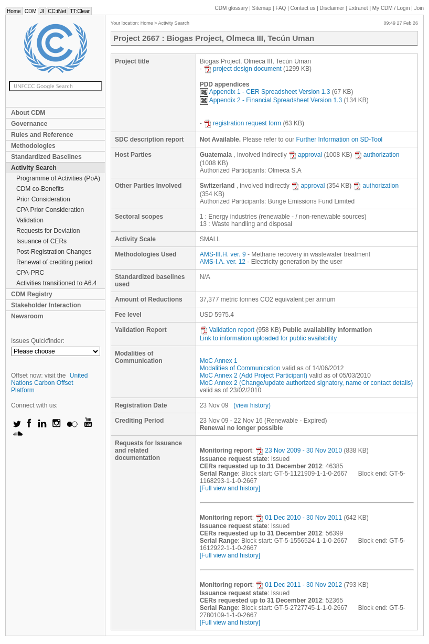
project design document (242, 68)
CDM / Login (391, 8)
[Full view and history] (230, 488)
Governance (29, 123)
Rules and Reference (42, 134)
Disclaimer (332, 8)
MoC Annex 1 (219, 360)
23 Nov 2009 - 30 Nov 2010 (298, 450)
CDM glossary (231, 8)
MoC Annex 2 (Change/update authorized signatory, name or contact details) (306, 383)
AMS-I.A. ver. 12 (222, 261)
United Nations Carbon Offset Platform (49, 383)
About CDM (28, 112)
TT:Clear (80, 11)
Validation (30, 220)
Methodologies (33, 145)
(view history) (252, 405)
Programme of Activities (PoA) (58, 178)
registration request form (242, 123)
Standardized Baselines (46, 156)
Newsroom (27, 316)
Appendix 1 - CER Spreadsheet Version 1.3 (265, 91)
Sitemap (262, 8)
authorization (377, 154)
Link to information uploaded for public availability (268, 338)
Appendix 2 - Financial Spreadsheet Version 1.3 (271, 100)
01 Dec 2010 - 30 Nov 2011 (298, 517)
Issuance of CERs (41, 241)
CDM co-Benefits (40, 188)
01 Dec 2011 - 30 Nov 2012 (298, 584)
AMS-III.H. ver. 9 (223, 254)
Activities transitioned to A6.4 (56, 283)
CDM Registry (31, 294)
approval (305, 154)
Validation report (227, 330)
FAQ (280, 8)
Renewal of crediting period (54, 262)
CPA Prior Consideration (50, 209)
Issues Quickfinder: (38, 341)
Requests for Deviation (48, 230)
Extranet (358, 8)
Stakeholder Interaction (46, 305)
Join (419, 8)
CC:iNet (57, 11)
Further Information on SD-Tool (339, 139)
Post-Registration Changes (53, 251)
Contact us (303, 8)
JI (42, 11)
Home (14, 11)
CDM (31, 11)
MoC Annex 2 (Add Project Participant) (253, 375)
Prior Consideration (43, 199)
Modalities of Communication (240, 368)
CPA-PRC (30, 272)
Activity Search (34, 167)
